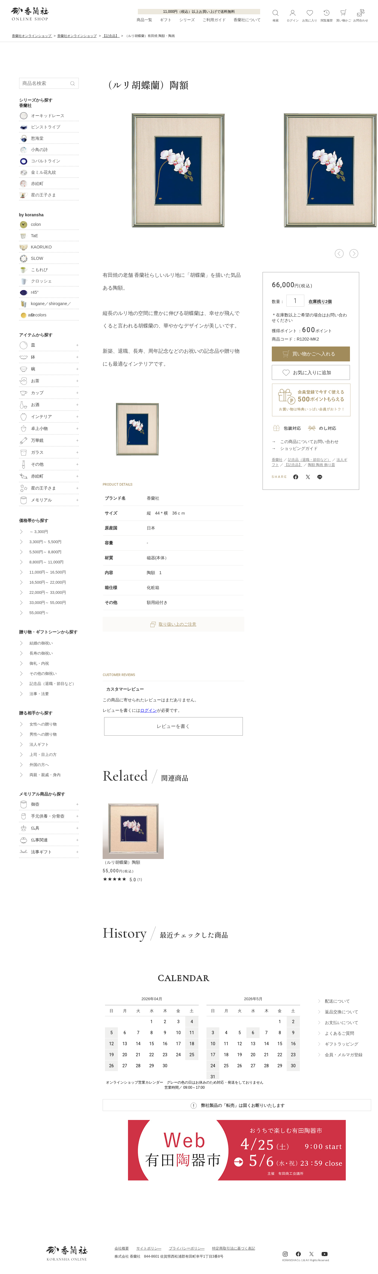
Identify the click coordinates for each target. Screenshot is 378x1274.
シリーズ (187, 20)
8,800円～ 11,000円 (47, 562)
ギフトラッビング (341, 1044)
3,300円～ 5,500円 (46, 542)
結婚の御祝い (41, 643)
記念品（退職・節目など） (309, 460)
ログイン (148, 710)
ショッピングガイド (299, 448)
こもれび (33, 269)
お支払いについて (341, 1022)
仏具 (29, 828)
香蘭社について (247, 20)
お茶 (29, 381)
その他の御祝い (43, 673)
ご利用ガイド (214, 20)
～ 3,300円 (39, 531)
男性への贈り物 (43, 734)
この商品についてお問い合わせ (309, 441)
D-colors (33, 315)
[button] (339, 253)
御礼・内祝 (39, 663)
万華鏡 (31, 440)
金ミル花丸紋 (37, 172)
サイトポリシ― (148, 1248)
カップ (31, 393)
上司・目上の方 (43, 754)
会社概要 (122, 1248)
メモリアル (35, 500)
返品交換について (341, 1011)
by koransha (31, 214)
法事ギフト (35, 852)
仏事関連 (33, 840)
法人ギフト (39, 744)
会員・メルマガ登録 (343, 1054)
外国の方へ (39, 764)
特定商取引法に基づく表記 (233, 1248)
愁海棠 (31, 138)
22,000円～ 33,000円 (48, 592)
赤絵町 (31, 183)
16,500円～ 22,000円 (48, 582)
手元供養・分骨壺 (41, 816)
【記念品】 (293, 465)
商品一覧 (144, 20)
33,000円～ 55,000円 (48, 602)
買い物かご (343, 15)
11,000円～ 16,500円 (48, 572)
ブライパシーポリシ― (187, 1248)
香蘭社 (277, 460)
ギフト (166, 20)
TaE (28, 235)
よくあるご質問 (339, 1033)
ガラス (31, 452)
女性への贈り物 (43, 724)
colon (30, 224)
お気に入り (309, 15)
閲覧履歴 (327, 15)
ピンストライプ (39, 127)
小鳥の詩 (33, 149)
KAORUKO (35, 247)
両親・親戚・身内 (45, 775)
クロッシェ (35, 281)
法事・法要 (39, 694)
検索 (275, 15)
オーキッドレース (41, 115)
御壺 (29, 804)
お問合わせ (360, 15)
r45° (29, 292)
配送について (337, 1001)
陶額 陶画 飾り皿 (321, 465)
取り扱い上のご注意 (173, 624)
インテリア (35, 416)
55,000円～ (39, 612)
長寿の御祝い (41, 653)
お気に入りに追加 (312, 372)
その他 (31, 464)
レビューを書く (173, 726)
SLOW (31, 258)
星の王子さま (37, 194)
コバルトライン (39, 161)
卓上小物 (33, 428)
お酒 (29, 404)
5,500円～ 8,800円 (46, 552)
